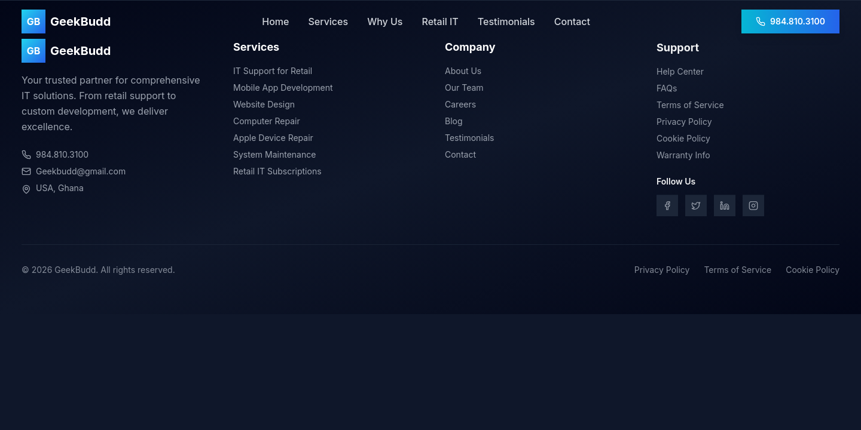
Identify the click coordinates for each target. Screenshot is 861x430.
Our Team (464, 89)
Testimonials (506, 21)
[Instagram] (753, 207)
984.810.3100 (790, 21)
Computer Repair (266, 121)
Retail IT (440, 21)
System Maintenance (274, 154)
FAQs (667, 90)
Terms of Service (690, 107)
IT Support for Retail (272, 71)
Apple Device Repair (273, 138)
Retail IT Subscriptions (277, 171)
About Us (463, 72)
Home (275, 21)
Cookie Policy (683, 140)
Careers (460, 105)
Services (328, 21)
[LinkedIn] (724, 207)
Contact (572, 21)
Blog (454, 122)
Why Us (384, 21)
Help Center (680, 73)
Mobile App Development (283, 87)
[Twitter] (696, 207)
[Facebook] (667, 207)
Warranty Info (683, 157)
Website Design (264, 104)
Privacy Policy (684, 123)
